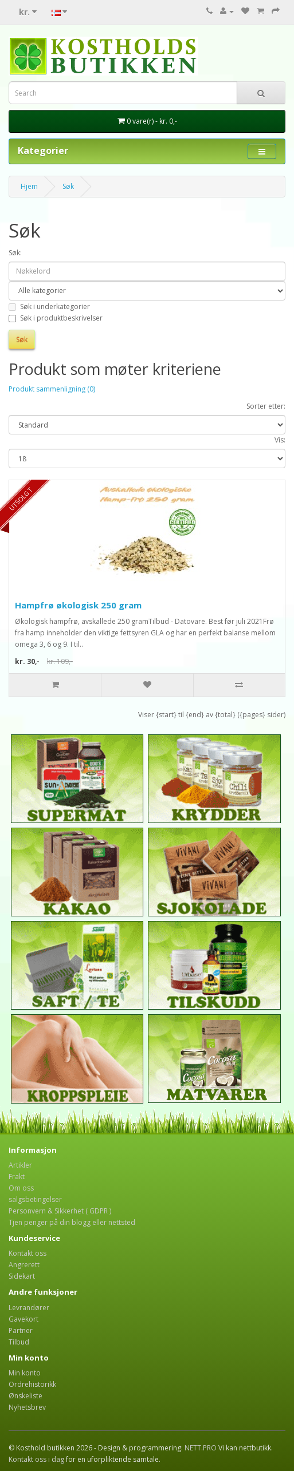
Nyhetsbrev (27, 1407)
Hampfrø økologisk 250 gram (78, 605)
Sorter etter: (265, 406)
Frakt (17, 1176)
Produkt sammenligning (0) (52, 389)
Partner (21, 1330)
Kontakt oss (27, 1253)
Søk (68, 186)
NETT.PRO (201, 1448)
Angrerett (24, 1265)
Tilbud (19, 1342)
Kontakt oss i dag (36, 1459)
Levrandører (29, 1307)
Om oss (21, 1188)
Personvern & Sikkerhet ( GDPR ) (60, 1211)
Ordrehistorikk (32, 1384)
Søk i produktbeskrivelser (56, 318)
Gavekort (23, 1319)
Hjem (29, 186)
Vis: (280, 440)
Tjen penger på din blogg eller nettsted (72, 1222)
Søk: (15, 253)
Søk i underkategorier (49, 306)
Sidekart (22, 1276)
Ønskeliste (25, 1396)
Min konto (25, 1373)
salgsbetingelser (35, 1199)
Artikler (20, 1165)
